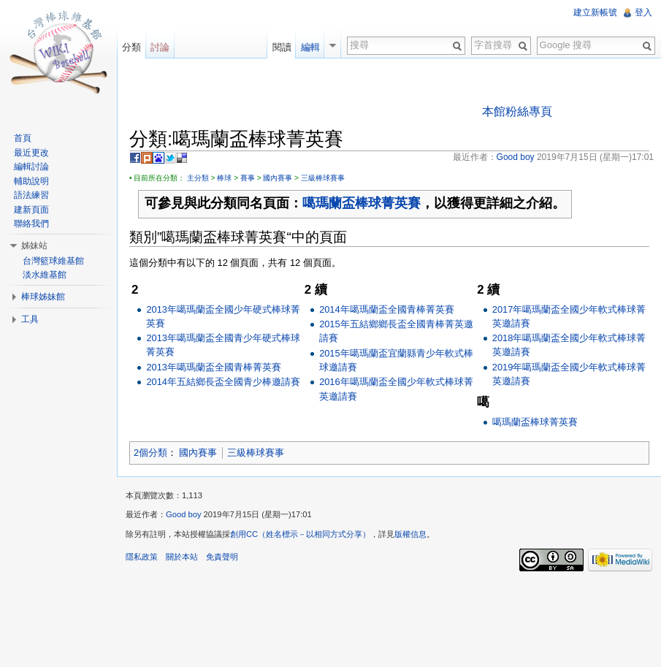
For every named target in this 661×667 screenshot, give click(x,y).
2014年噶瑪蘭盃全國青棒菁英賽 (386, 309)
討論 (159, 47)
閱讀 (281, 47)
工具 (30, 319)
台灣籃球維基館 (53, 261)
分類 (131, 47)
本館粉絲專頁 (517, 111)
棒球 (224, 178)
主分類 (198, 178)
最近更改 (31, 153)
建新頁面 (31, 210)
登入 (643, 12)
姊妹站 (34, 245)
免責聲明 (222, 556)
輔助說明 (31, 181)
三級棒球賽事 (323, 178)
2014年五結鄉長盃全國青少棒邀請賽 (222, 381)
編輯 (310, 47)
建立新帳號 (595, 12)
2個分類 (150, 452)
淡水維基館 (44, 275)
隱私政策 (142, 556)
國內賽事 (277, 178)
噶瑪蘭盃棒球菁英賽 (361, 203)
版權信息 (410, 534)
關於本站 (182, 556)
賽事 (247, 178)
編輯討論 (31, 166)
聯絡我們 (31, 223)
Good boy (184, 514)
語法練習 (31, 195)
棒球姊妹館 (43, 296)
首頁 (22, 138)
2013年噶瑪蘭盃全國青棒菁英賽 (213, 367)
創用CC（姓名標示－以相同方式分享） (300, 534)
